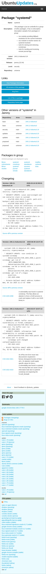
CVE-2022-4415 (8, 370)
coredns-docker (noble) (9, 514)
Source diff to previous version (13, 233)
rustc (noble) (6, 466)
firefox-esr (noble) (8, 544)
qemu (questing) (7, 444)
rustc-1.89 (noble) (8, 470)
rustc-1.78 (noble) (8, 440)
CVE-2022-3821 (8, 359)
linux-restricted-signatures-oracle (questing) (16, 427)
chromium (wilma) (8, 567)
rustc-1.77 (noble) (8, 485)
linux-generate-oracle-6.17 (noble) (13, 535)
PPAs (6, 502)
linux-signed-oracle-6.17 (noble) (12, 531)
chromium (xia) (7, 561)
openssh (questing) (8, 424)
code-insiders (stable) (9, 522)
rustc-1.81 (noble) (8, 479)
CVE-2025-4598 (8, 296)
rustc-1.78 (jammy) (8, 442)
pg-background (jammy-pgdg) (11, 518)
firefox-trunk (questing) (9, 537)
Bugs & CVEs (8, 420)
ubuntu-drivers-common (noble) (12, 464)
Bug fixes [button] (15, 91)
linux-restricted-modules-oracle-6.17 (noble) (16, 529)
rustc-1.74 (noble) (8, 457)
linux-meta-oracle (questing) (11, 435)
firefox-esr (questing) (8, 554)
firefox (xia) (5, 559)
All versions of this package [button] (15, 87)
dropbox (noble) (7, 511)
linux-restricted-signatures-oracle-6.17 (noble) (17, 524)
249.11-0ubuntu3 (31, 121)
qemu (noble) (6, 448)
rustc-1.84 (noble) (8, 472)
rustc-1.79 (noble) (8, 483)
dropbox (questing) (8, 507)
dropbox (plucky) (7, 509)
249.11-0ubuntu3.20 (32, 133)
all (5, 494)
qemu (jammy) (6, 453)
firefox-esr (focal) (7, 548)
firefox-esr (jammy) (8, 546)
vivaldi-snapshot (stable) (10, 557)
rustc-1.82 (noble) (8, 476)
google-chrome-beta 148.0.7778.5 (13, 408)
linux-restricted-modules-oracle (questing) (15, 429)
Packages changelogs (11, 418)
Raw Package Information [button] (15, 83)
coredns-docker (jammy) (10, 516)
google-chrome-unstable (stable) (12, 552)
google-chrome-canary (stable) (12, 526)
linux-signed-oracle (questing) (11, 433)
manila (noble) (6, 459)
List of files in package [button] (15, 98)
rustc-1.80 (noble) (8, 481)
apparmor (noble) (7, 468)
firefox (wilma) (6, 565)
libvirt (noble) (6, 461)
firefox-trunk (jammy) (8, 542)
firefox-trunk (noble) (8, 539)
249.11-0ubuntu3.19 (32, 129)
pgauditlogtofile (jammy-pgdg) (11, 520)
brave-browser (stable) (9, 550)
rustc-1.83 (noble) (8, 474)
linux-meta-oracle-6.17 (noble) (12, 533)
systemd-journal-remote (16, 169)
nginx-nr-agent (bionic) (9, 505)
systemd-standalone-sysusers (28, 164)
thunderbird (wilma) (8, 563)
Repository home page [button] (15, 102)
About (9, 387)
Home (4, 9)
